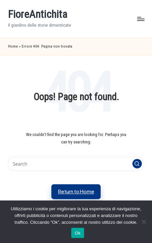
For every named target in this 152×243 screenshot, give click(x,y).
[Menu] (140, 19)
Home (13, 46)
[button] (137, 163)
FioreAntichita (37, 14)
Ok (77, 233)
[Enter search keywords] (76, 164)
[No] (143, 221)
